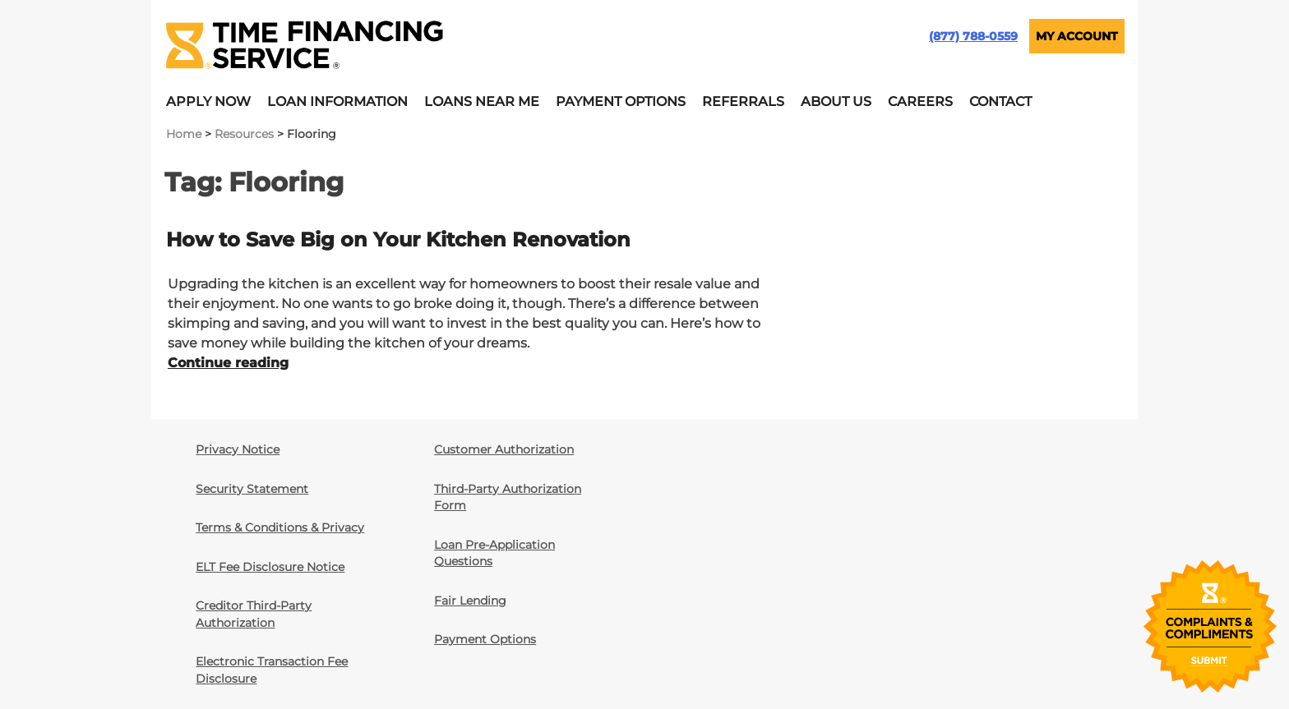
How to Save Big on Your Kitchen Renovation (398, 239)
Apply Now (208, 101)
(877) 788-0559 (973, 36)
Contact (1000, 101)
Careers (920, 101)
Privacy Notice (238, 449)
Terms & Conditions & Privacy (280, 527)
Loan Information (337, 101)
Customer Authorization (504, 449)
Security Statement (252, 488)
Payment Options (621, 101)
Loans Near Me (481, 101)
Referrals (743, 101)
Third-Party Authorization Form (507, 497)
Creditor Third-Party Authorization (254, 613)
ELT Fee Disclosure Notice (270, 566)
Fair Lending (470, 600)
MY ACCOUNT (1077, 36)
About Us (836, 101)
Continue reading (228, 363)
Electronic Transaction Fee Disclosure (272, 669)
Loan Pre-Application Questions (494, 553)
